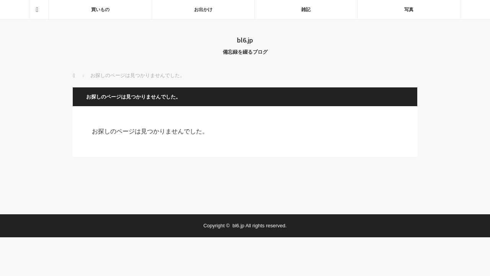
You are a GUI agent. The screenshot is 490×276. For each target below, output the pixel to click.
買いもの (100, 9)
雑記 (305, 9)
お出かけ (203, 9)
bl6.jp (245, 39)
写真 (408, 9)
